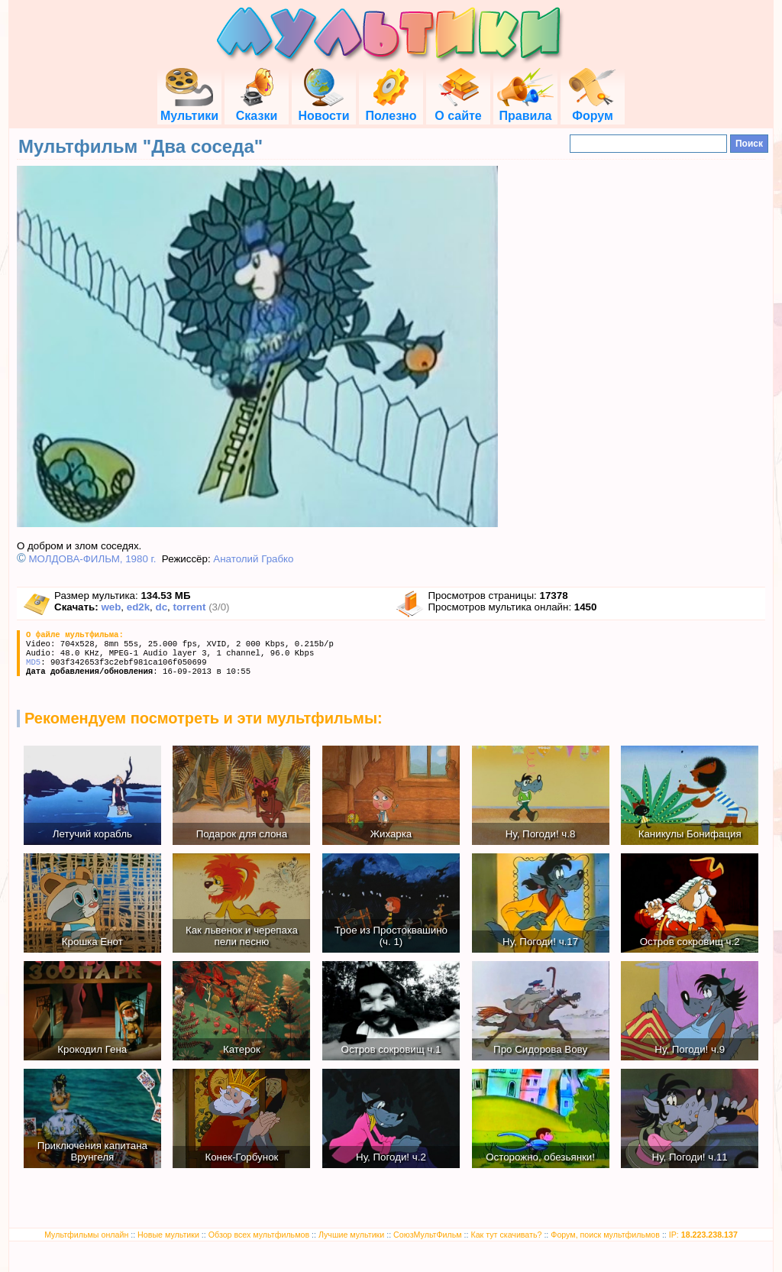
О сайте (458, 108)
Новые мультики (168, 1234)
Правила (525, 108)
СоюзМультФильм (427, 1234)
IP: (703, 1234)
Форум (592, 108)
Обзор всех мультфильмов (258, 1234)
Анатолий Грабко (253, 559)
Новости (323, 108)
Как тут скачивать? (505, 1234)
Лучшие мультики (351, 1234)
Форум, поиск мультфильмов (605, 1234)
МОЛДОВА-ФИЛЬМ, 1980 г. (93, 559)
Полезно (390, 108)
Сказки (256, 108)
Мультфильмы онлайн (86, 1234)
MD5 (33, 662)
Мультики (189, 108)
